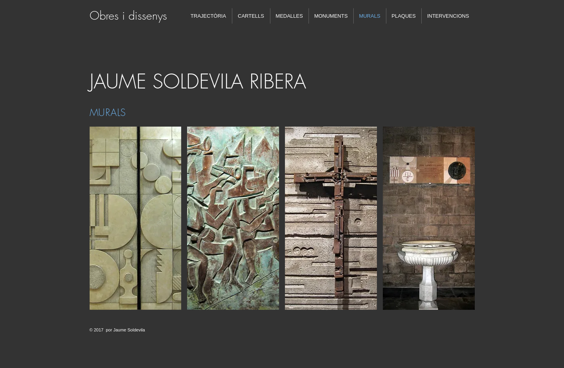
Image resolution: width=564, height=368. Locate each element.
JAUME (118, 81)
